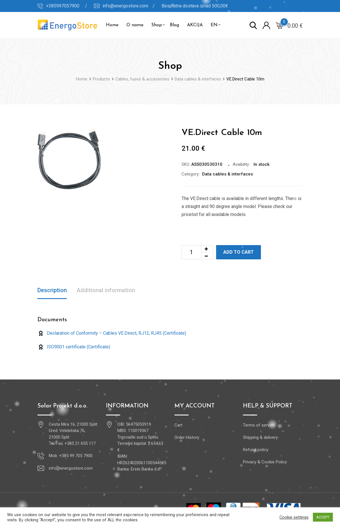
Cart (178, 425)
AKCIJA (195, 25)
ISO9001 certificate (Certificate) (73, 347)
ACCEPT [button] (322, 517)
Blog (174, 25)
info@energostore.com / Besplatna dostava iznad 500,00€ (165, 6)
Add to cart (238, 252)
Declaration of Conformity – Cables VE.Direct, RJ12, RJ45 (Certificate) (111, 333)
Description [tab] (52, 290)
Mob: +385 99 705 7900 (70, 455)
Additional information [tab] (106, 290)
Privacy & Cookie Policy (265, 462)
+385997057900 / (66, 6)
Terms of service (259, 425)
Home (112, 25)
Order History (186, 437)
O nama (134, 25)
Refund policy (255, 449)
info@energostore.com (71, 468)
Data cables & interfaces (227, 174)
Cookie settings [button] (294, 517)
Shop (156, 25)
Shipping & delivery (260, 437)
